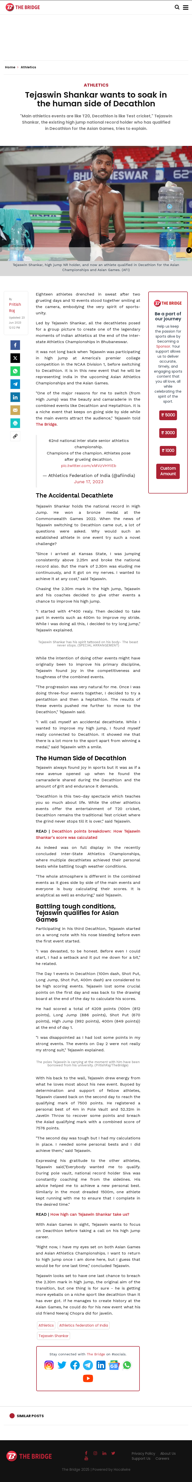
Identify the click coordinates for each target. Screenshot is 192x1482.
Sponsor (163, 346)
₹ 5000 (168, 415)
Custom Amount (168, 471)
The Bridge (46, 424)
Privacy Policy (143, 1453)
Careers (162, 1458)
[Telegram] (15, 384)
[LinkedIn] (15, 397)
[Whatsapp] (15, 371)
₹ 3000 (168, 433)
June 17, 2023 (89, 481)
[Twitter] (15, 358)
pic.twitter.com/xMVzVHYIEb (88, 465)
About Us (168, 1453)
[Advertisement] (96, 45)
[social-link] (15, 436)
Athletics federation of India (83, 1325)
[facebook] (15, 345)
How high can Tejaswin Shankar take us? (89, 1214)
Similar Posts (30, 1415)
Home (11, 67)
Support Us (141, 1458)
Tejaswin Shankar (53, 1335)
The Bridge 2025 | (77, 1469)
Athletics (96, 85)
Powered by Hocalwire (111, 1469)
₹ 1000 (168, 450)
